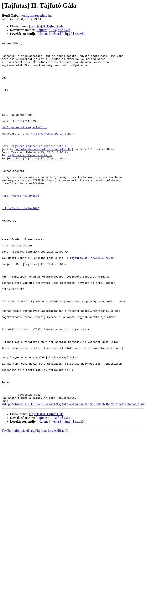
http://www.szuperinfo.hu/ (52, 152)
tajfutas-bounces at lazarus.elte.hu (39, 167)
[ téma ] (56, 33)
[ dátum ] (43, 33)
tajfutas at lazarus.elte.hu (30, 178)
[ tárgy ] (67, 33)
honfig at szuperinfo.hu (36, 15)
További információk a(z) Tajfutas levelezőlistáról (35, 503)
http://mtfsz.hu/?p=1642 (20, 242)
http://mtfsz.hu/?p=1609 (20, 227)
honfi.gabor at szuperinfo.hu (24, 145)
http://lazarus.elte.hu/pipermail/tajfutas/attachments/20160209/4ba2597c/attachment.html (74, 477)
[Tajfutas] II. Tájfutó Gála (46, 26)
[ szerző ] (79, 33)
